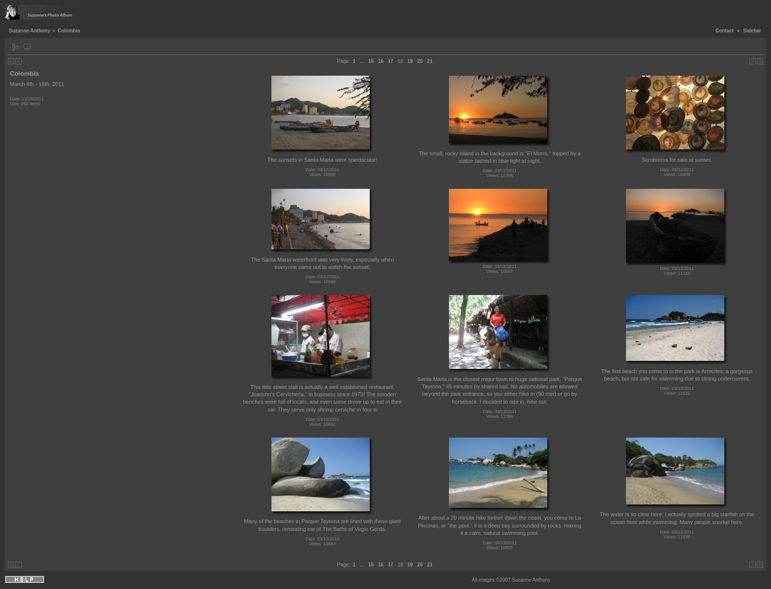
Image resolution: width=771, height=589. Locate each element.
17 (390, 61)
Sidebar (752, 30)
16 (381, 61)
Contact (724, 30)
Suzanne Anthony (29, 30)
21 (429, 61)
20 (419, 61)
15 (371, 61)
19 (410, 61)
